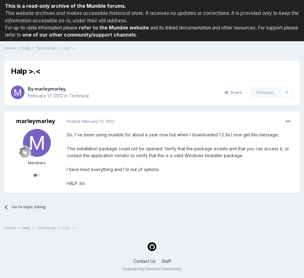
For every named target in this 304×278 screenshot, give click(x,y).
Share (233, 92)
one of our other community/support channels (79, 35)
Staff (166, 261)
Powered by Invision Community (152, 269)
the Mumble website (124, 28)
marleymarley (49, 88)
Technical (79, 95)
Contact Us (144, 261)
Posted (90, 121)
